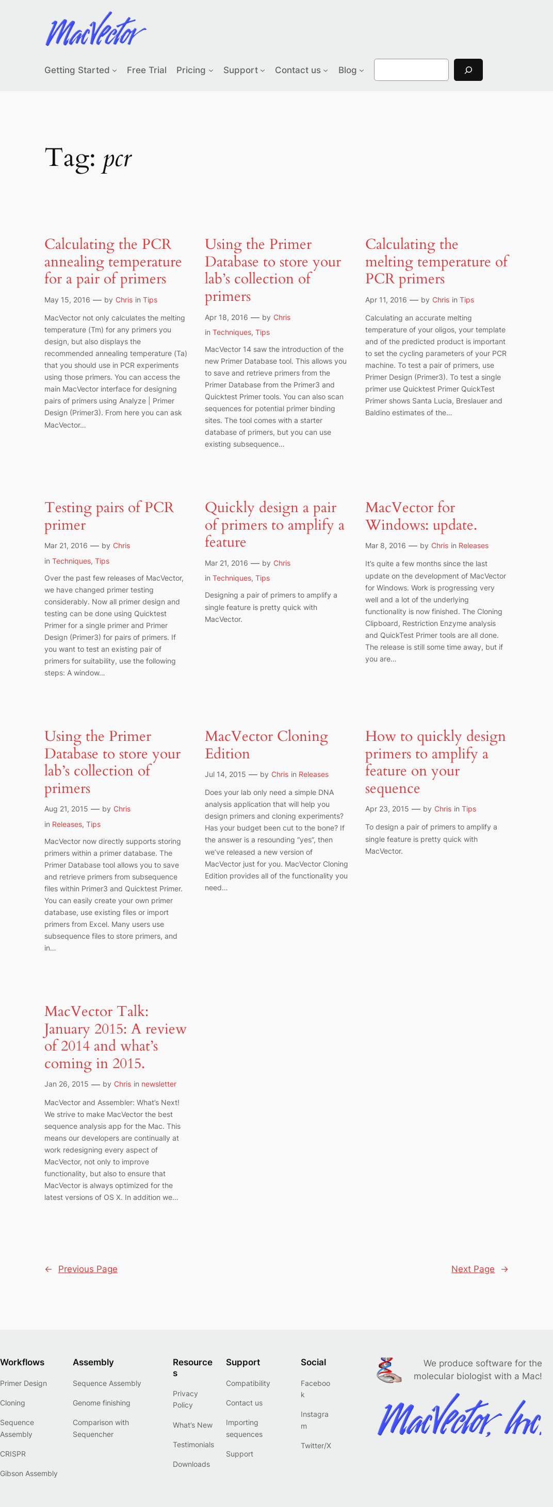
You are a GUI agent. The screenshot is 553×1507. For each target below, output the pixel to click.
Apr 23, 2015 (387, 808)
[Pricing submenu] (211, 70)
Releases (474, 545)
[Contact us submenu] (325, 70)
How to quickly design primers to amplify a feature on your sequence (435, 762)
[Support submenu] (262, 70)
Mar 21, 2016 (66, 545)
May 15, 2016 (67, 299)
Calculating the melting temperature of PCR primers (436, 262)
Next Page (480, 1269)
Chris (124, 299)
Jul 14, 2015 (225, 774)
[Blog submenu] (361, 70)
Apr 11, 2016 (386, 299)
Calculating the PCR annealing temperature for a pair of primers (113, 262)
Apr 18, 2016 (226, 317)
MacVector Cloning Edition (266, 745)
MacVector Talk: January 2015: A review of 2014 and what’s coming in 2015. (115, 1037)
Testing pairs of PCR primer (109, 516)
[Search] (468, 70)
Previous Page (81, 1269)
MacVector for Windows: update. (421, 516)
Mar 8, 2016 (385, 545)
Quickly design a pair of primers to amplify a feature (275, 525)
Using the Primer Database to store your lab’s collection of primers (273, 270)
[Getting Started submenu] (114, 70)
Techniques (232, 332)
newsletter (158, 1083)
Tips (150, 299)
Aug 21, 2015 (66, 808)
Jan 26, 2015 (66, 1083)
